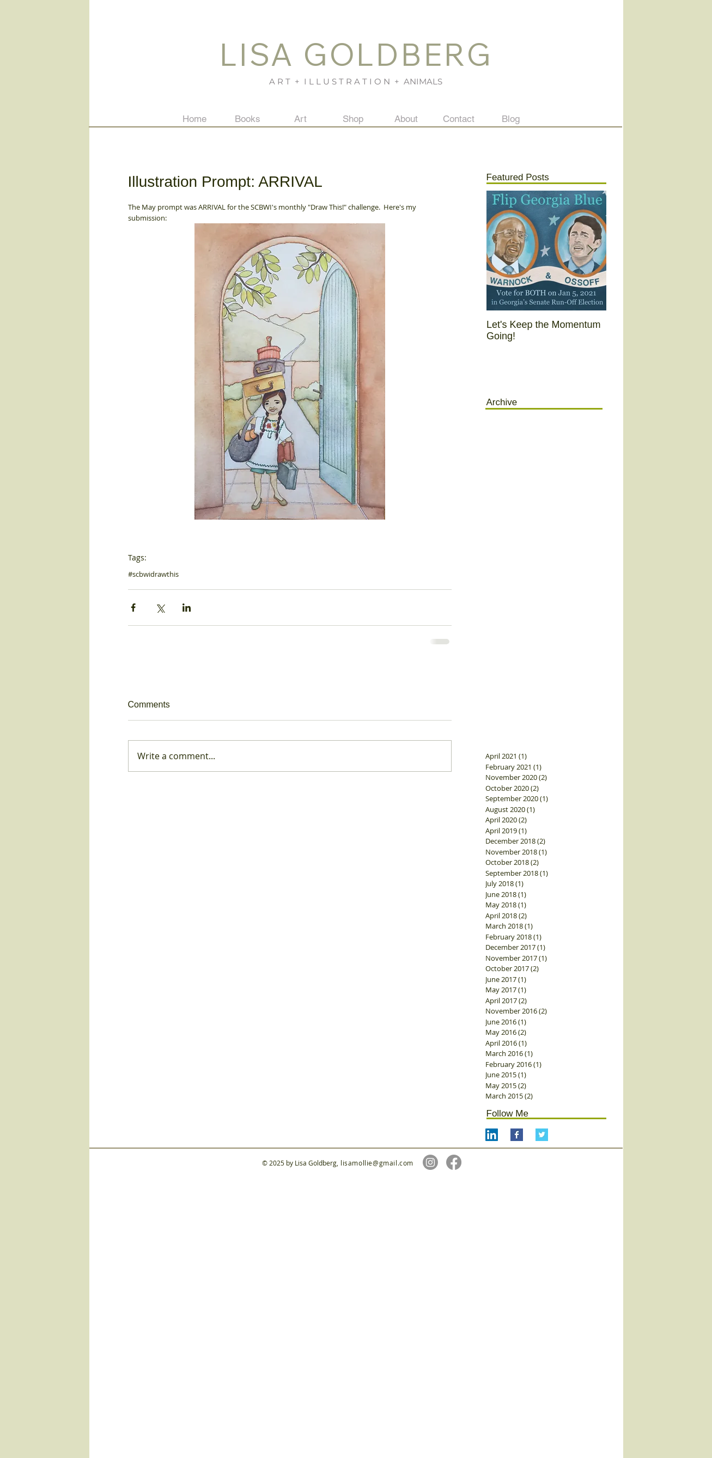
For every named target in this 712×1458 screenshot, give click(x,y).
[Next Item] (590, 250)
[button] (300, 118)
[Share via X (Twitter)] (160, 607)
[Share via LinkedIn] (186, 607)
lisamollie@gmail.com (376, 1162)
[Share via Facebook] (133, 607)
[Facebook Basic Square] (516, 1134)
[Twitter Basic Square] (541, 1134)
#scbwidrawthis (153, 574)
